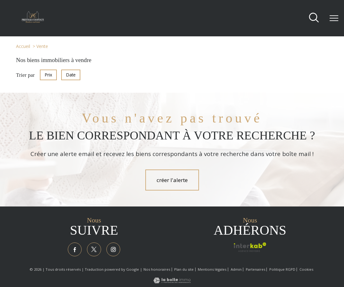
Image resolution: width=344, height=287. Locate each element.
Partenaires (255, 270)
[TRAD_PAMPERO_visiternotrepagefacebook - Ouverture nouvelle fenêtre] (74, 250)
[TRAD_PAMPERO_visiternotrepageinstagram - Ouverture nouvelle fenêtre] (114, 250)
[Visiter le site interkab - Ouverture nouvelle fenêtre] (250, 247)
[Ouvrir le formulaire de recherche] (314, 18)
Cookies (306, 270)
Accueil (23, 46)
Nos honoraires (156, 270)
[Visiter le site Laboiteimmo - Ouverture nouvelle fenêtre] (172, 282)
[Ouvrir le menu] (334, 18)
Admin (236, 270)
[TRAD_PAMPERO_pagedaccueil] (32, 21)
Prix (48, 75)
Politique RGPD (282, 270)
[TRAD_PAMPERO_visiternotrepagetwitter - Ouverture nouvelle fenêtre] (94, 250)
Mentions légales (212, 270)
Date (71, 75)
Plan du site (184, 270)
